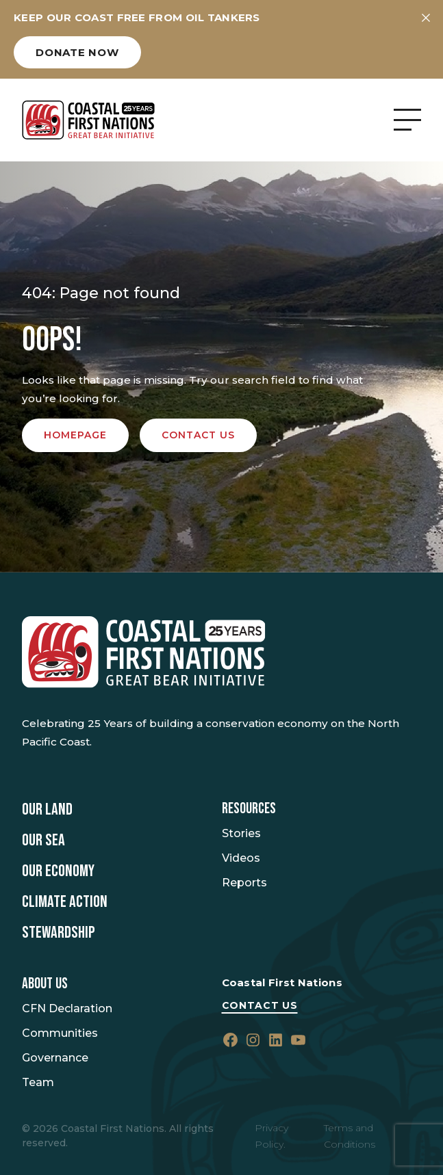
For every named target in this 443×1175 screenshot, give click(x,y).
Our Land (47, 809)
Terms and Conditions (349, 1136)
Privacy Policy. (271, 1136)
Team (38, 1082)
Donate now (77, 52)
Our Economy (58, 871)
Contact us (198, 435)
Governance (55, 1057)
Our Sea (43, 840)
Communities (60, 1033)
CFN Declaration (67, 1008)
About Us (45, 984)
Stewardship (58, 932)
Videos (241, 857)
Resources (249, 809)
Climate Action (64, 902)
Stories (241, 833)
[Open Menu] (407, 119)
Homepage (75, 435)
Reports (244, 882)
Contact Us (260, 1005)
